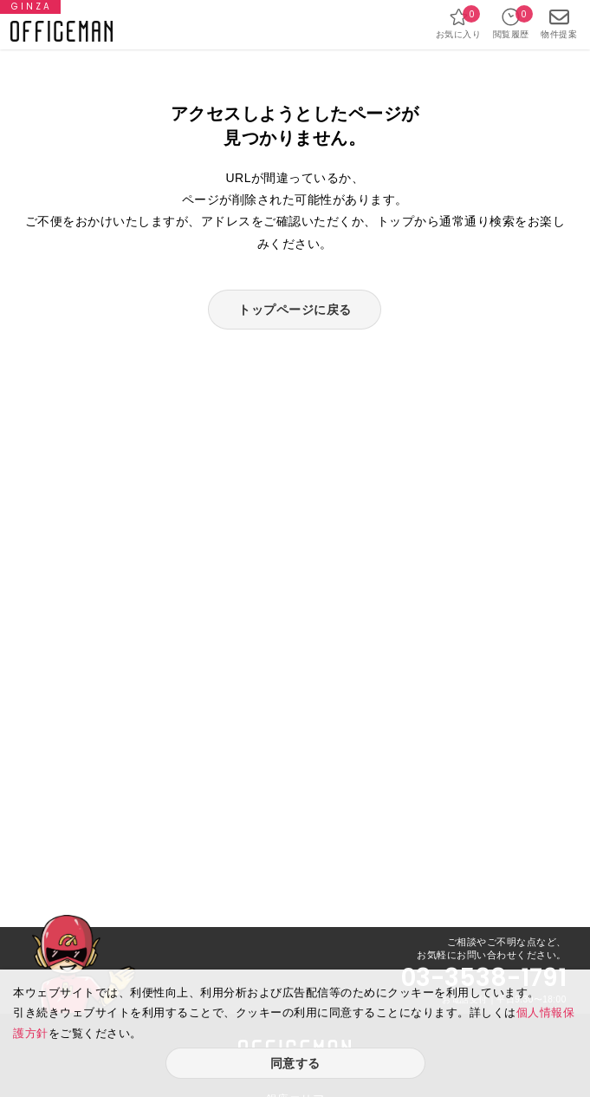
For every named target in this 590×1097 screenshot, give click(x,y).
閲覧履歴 (511, 23)
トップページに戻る (295, 310)
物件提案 (559, 23)
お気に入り (459, 23)
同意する (295, 1063)
